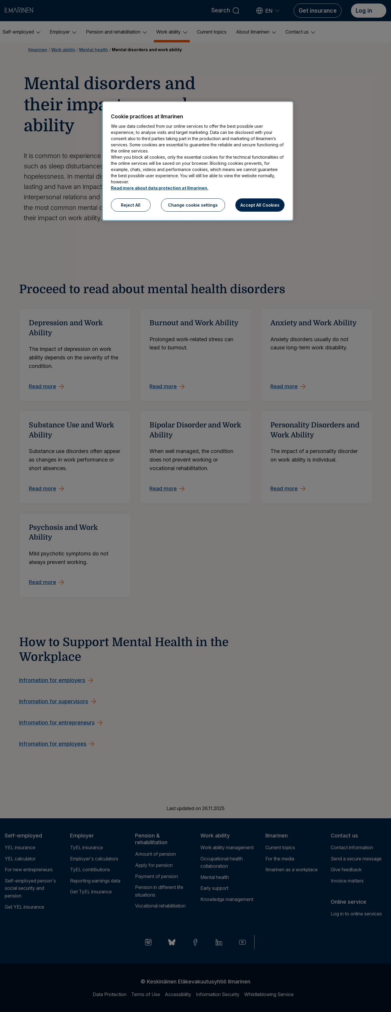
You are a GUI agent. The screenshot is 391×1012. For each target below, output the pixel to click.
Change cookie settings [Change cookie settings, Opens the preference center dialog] (193, 205)
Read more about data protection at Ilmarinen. (159, 187)
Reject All (130, 205)
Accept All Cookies (259, 205)
